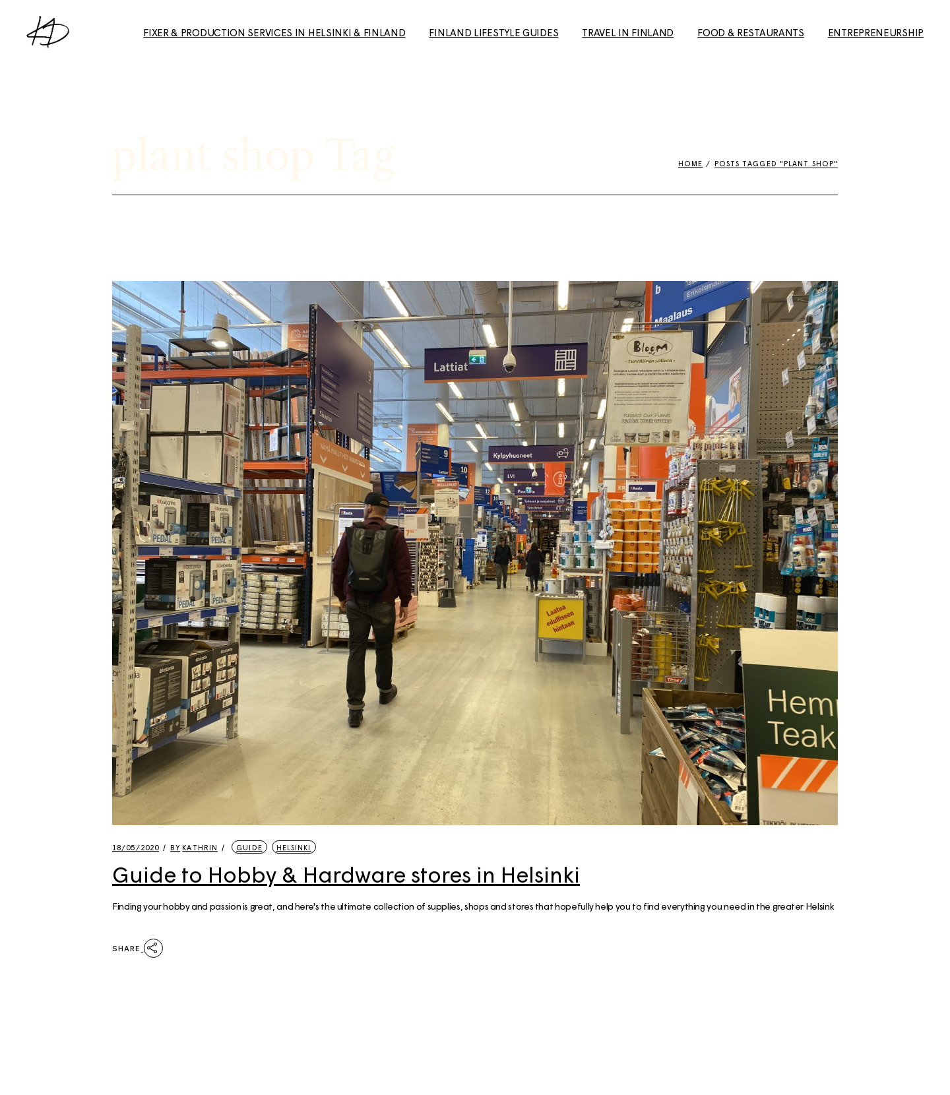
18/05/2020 (135, 847)
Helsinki (293, 847)
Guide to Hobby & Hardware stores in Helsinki (346, 874)
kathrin (194, 847)
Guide (249, 847)
